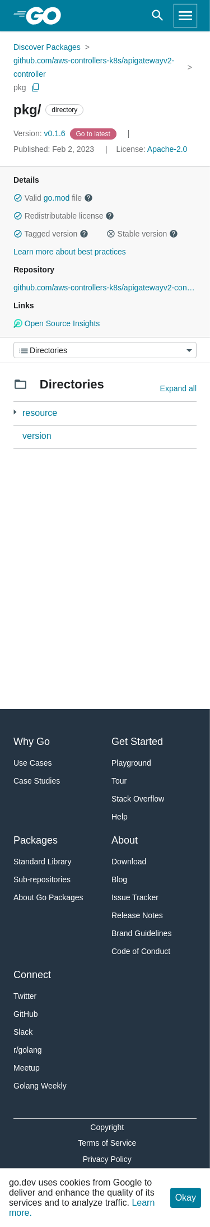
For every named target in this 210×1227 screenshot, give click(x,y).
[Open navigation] (185, 15)
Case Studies (36, 780)
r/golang (27, 1049)
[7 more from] (15, 412)
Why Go (31, 741)
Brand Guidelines (141, 933)
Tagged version (50, 233)
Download (128, 861)
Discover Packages (47, 47)
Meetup (26, 1067)
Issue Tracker (134, 897)
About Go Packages (48, 897)
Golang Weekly (40, 1085)
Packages (35, 840)
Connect (32, 974)
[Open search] (157, 16)
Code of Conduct (140, 951)
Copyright (107, 1127)
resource (39, 413)
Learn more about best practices (69, 251)
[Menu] (105, 350)
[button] (17, 197)
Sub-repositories (42, 879)
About (124, 840)
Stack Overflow (137, 798)
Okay (185, 1197)
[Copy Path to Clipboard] (36, 87)
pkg (19, 87)
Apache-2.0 (167, 149)
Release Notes (137, 915)
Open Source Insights (56, 323)
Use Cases (32, 762)
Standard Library (42, 861)
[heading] (47, 16)
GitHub (25, 1014)
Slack (22, 1031)
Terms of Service (107, 1142)
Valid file (53, 197)
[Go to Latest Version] (94, 133)
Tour (119, 780)
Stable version (142, 233)
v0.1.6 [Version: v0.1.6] (40, 133)
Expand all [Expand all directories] (178, 388)
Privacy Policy (107, 1159)
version (37, 436)
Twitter (24, 996)
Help (119, 816)
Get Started (137, 741)
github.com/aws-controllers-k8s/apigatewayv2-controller (93, 67)
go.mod (57, 197)
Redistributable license (63, 215)
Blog (119, 879)
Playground (131, 762)
